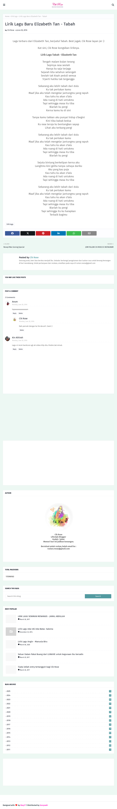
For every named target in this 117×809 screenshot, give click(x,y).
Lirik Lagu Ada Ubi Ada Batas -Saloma (35, 629)
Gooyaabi (44, 805)
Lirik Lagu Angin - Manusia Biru (32, 641)
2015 (59, 733)
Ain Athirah (17, 337)
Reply (14, 313)
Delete (21, 313)
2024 (59, 695)
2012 (59, 745)
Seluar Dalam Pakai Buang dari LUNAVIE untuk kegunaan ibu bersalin (50, 654)
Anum (15, 301)
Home (7, 16)
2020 (59, 712)
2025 (59, 691)
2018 (59, 720)
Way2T (23, 805)
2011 (59, 750)
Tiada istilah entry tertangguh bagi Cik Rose (38, 667)
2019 (59, 716)
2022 (59, 704)
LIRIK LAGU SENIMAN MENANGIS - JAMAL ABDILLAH (41, 616)
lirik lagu (14, 16)
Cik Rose (10, 30)
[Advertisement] (58, 418)
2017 (59, 724)
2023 (59, 699)
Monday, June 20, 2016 (19, 304)
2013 (59, 741)
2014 (59, 737)
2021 (59, 708)
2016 (59, 729)
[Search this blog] (45, 596)
